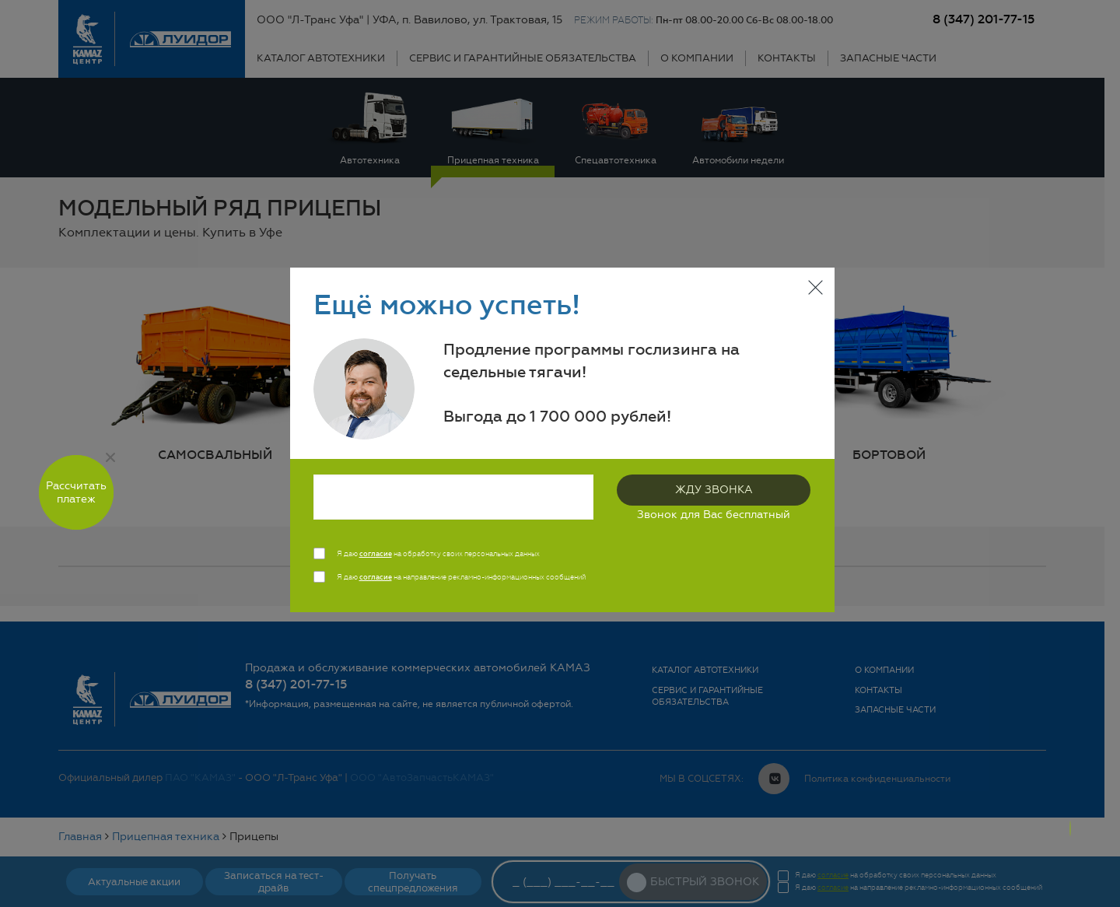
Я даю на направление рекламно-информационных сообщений (461, 577)
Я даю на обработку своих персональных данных (438, 554)
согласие (375, 554)
